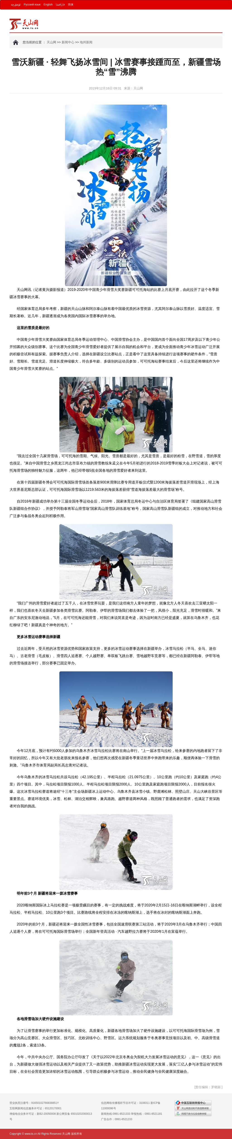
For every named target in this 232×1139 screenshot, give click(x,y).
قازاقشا (60, 4)
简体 (70, 4)
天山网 (51, 42)
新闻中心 (68, 42)
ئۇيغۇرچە (16, 4)
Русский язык (32, 4)
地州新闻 (86, 42)
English (48, 4)
